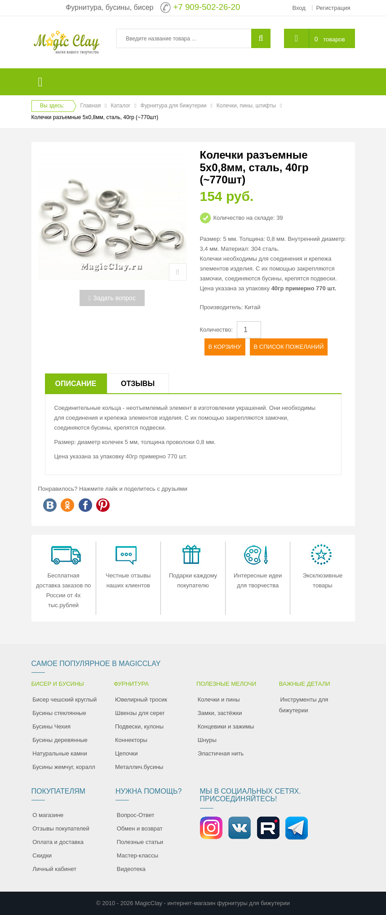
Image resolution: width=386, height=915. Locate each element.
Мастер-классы (137, 855)
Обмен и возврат (140, 828)
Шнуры (207, 740)
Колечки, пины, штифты (246, 105)
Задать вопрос (112, 298)
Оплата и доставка (58, 842)
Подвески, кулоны (139, 726)
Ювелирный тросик (141, 699)
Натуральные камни (59, 753)
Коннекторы (131, 740)
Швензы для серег (140, 713)
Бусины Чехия (51, 726)
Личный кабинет (54, 869)
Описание (76, 383)
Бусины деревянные (60, 740)
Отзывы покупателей (60, 828)
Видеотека (131, 869)
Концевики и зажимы (226, 726)
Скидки (42, 855)
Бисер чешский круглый (64, 699)
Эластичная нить (221, 753)
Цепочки (126, 753)
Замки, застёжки (220, 713)
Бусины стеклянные (59, 713)
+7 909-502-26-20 (206, 7)
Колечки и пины (219, 699)
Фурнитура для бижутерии (174, 105)
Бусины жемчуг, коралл (63, 767)
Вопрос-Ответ (136, 815)
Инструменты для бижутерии (303, 705)
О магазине (47, 815)
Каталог (121, 105)
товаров (334, 39)
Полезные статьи (140, 842)
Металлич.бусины (139, 767)
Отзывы (138, 383)
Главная (90, 105)
